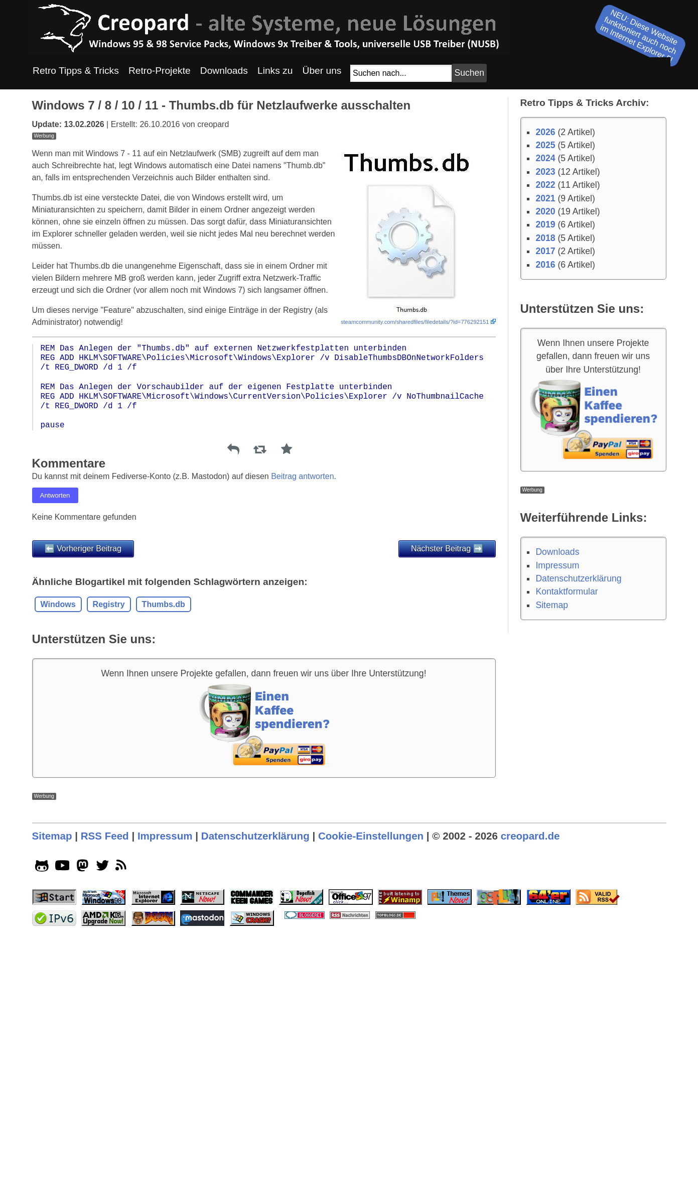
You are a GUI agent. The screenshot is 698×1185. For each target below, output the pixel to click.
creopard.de (530, 1117)
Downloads (557, 552)
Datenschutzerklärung (578, 578)
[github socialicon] (42, 1148)
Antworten (55, 636)
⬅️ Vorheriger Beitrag (83, 689)
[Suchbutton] (469, 73)
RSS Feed (105, 1117)
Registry (109, 745)
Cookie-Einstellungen (371, 1117)
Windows (58, 745)
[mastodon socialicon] (82, 1148)
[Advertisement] (264, 210)
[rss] (122, 1148)
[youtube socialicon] (62, 1148)
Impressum (557, 565)
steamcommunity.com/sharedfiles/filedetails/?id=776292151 (415, 462)
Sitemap (551, 605)
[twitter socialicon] (102, 1148)
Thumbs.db (163, 745)
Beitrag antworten (302, 617)
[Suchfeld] (401, 73)
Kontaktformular (566, 591)
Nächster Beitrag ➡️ (447, 689)
